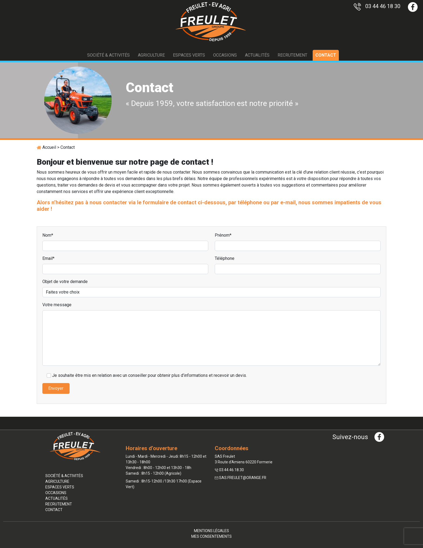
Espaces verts (189, 55)
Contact (325, 55)
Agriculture (151, 55)
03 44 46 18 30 (377, 6)
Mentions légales (211, 531)
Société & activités (108, 55)
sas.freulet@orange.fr (242, 477)
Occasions (225, 55)
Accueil (49, 147)
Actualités (257, 55)
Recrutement (292, 55)
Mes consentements (211, 536)
